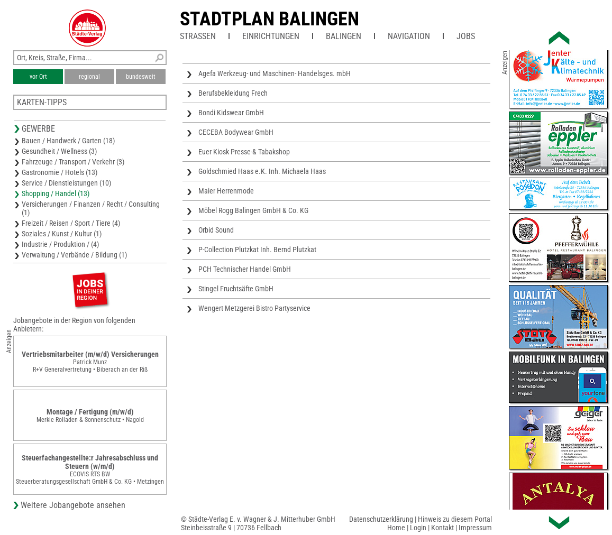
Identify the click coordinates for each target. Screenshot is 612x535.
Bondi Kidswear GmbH (231, 112)
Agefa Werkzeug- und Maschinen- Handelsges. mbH (274, 73)
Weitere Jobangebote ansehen (73, 505)
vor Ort (38, 76)
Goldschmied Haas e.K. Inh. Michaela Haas (262, 171)
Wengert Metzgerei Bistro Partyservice (254, 308)
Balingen (343, 36)
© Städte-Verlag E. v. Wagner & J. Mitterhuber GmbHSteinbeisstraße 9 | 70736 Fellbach (258, 523)
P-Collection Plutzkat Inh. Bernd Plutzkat (257, 249)
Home (396, 527)
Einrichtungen (270, 36)
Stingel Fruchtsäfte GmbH (235, 288)
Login (418, 527)
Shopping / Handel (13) (55, 193)
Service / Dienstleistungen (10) (66, 183)
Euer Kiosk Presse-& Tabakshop (244, 151)
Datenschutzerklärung (381, 519)
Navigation (409, 36)
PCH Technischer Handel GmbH (244, 269)
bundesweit (141, 76)
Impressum (475, 527)
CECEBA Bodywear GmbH (235, 132)
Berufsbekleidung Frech (233, 93)
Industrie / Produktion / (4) (60, 244)
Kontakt (442, 527)
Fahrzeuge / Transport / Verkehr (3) (73, 162)
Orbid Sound (216, 230)
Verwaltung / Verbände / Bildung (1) (74, 255)
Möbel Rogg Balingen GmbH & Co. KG (253, 210)
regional (89, 76)
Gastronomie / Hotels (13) (59, 172)
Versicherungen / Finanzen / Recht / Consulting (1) (91, 208)
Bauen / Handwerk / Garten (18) (68, 140)
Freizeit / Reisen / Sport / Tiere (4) (71, 223)
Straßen (198, 36)
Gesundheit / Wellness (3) (59, 151)
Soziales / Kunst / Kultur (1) (62, 233)
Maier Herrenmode (226, 191)
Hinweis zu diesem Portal (455, 519)
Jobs (465, 36)
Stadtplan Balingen (269, 19)
